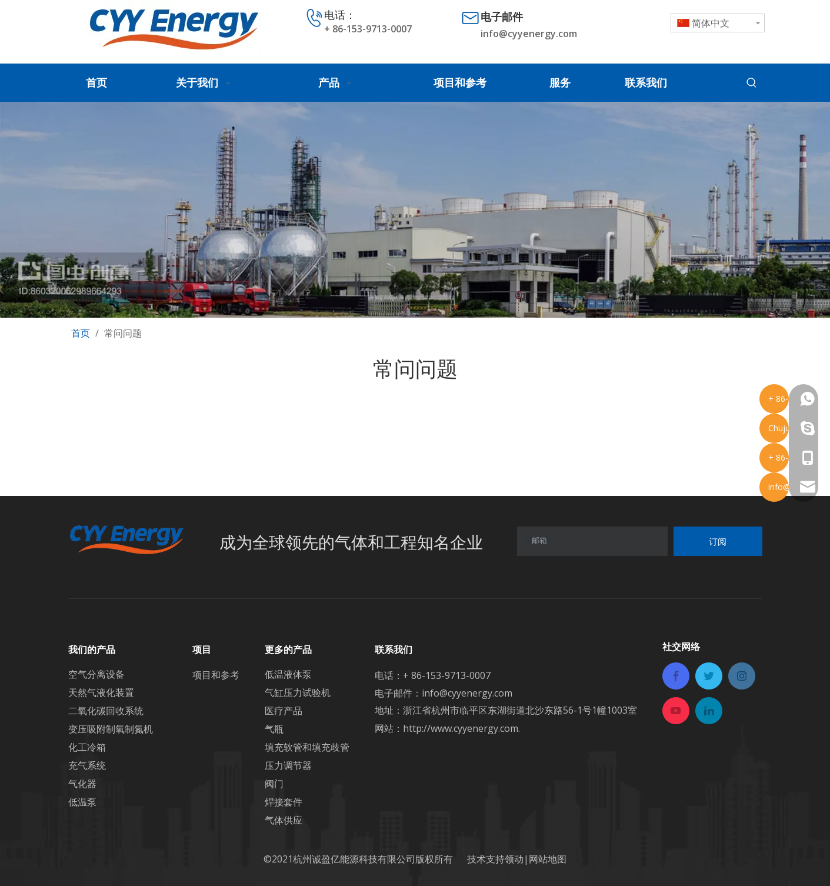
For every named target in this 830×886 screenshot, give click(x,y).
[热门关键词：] (751, 83)
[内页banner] (415, 210)
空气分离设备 (96, 674)
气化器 (82, 783)
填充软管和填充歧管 (307, 747)
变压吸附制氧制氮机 (110, 728)
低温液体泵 (288, 674)
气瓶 (274, 728)
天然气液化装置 (101, 692)
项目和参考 (215, 674)
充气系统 (87, 765)
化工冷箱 (87, 747)
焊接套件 (283, 801)
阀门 (274, 783)
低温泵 (82, 801)
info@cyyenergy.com (529, 33)
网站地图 (547, 858)
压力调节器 (288, 765)
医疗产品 (283, 710)
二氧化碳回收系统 (106, 710)
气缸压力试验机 (298, 692)
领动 (514, 858)
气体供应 (283, 820)
